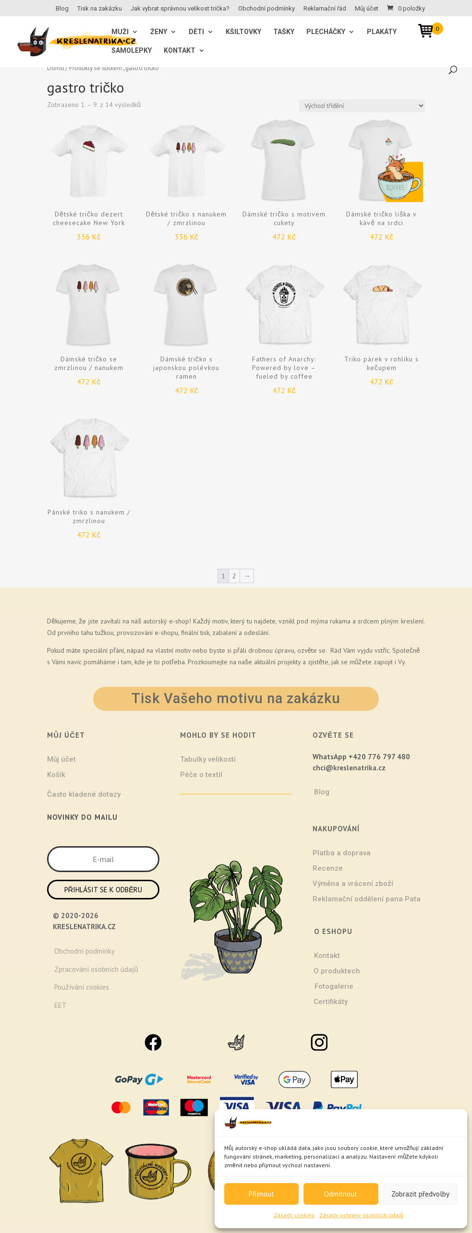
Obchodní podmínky (266, 8)
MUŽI (120, 32)
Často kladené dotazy (84, 794)
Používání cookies (81, 987)
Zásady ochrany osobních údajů (361, 1215)
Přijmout (261, 1193)
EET (60, 1005)
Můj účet (366, 8)
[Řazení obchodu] (362, 105)
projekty (289, 662)
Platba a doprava (342, 853)
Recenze (328, 868)
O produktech (337, 971)
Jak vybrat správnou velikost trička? (180, 8)
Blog (62, 8)
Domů (55, 68)
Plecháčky (325, 32)
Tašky (283, 32)
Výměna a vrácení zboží (353, 883)
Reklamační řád (324, 8)
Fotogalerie (334, 986)
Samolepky (131, 50)
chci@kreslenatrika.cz (349, 767)
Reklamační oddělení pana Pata (367, 899)
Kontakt (179, 50)
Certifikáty (331, 1001)
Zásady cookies (294, 1215)
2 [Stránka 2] (234, 576)
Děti (196, 32)
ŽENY (158, 32)
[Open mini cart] (429, 32)
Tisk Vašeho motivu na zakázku (236, 698)
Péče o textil (201, 774)
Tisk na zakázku (99, 8)
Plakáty (382, 32)
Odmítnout (340, 1193)
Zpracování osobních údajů (96, 969)
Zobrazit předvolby (420, 1193)
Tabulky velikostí (208, 759)
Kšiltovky (243, 32)
